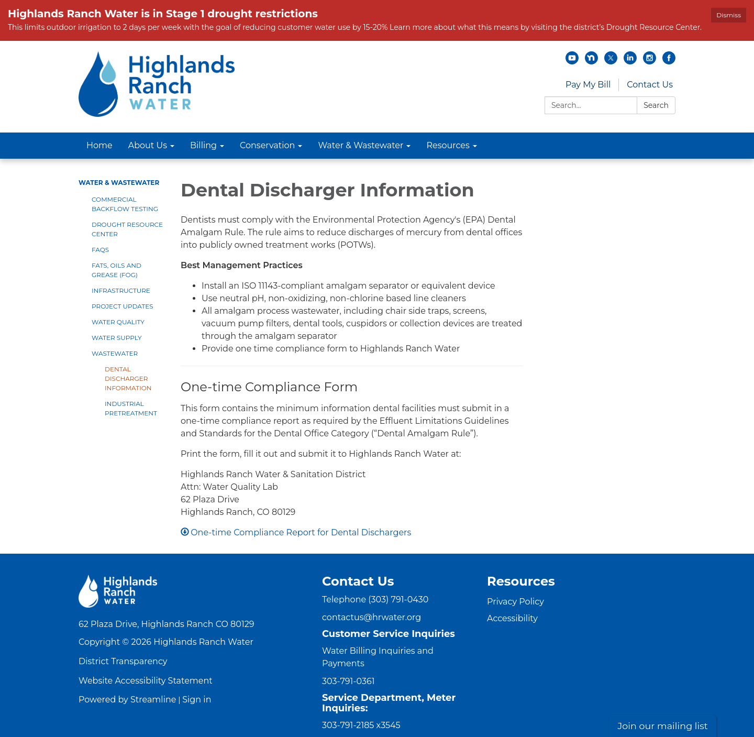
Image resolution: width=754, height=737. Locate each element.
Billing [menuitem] (203, 145)
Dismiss (728, 15)
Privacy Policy (515, 602)
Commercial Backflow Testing (125, 204)
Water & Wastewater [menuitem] (360, 145)
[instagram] (649, 62)
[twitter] (610, 62)
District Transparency (123, 661)
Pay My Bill (588, 85)
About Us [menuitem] (147, 145)
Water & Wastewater (119, 182)
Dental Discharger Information (128, 378)
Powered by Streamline (127, 700)
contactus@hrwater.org (371, 617)
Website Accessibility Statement (146, 681)
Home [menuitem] (99, 145)
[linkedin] (630, 62)
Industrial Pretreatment (131, 408)
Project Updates (122, 306)
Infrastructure (121, 290)
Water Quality (118, 322)
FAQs (100, 250)
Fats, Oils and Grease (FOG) (116, 270)
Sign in (196, 700)
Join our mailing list (662, 725)
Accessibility (512, 618)
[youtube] (572, 62)
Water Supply (117, 338)
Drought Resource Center (127, 229)
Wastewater (115, 353)
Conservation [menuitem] (267, 145)
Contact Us (650, 85)
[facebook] (668, 62)
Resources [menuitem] (447, 145)
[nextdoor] (591, 62)
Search (656, 105)
